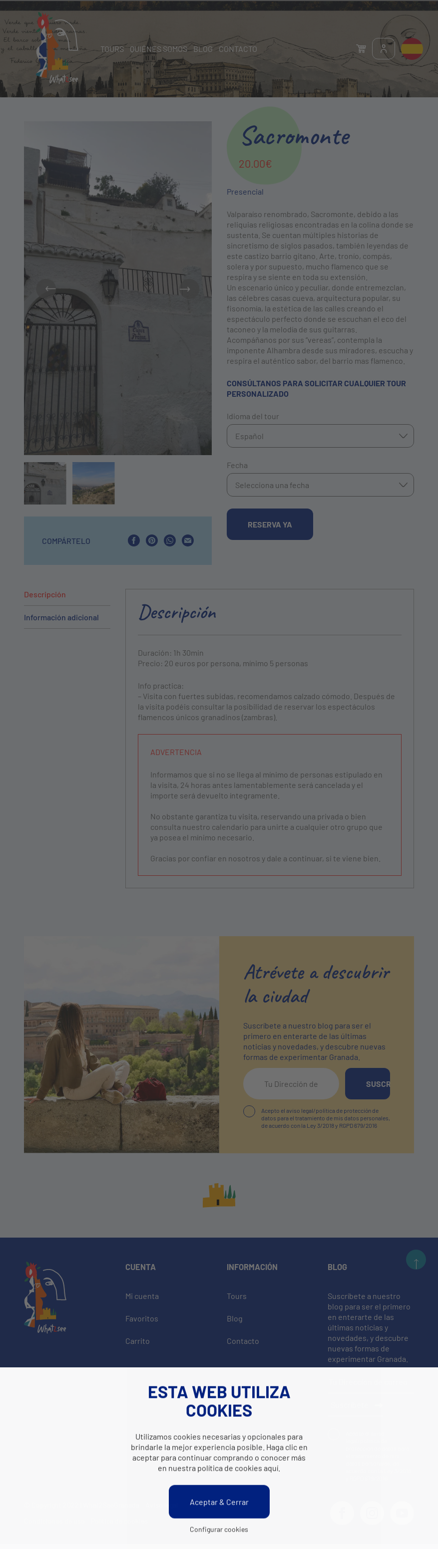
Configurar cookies (219, 1530)
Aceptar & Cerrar (219, 1503)
